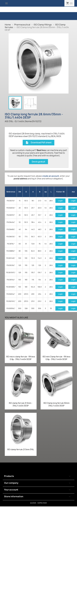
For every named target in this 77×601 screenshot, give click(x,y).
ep (46, 192)
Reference (10, 192)
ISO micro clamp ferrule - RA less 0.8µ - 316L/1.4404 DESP (20, 357)
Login (60, 201)
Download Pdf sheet (38, 142)
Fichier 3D (60, 192)
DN (20, 192)
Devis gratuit (38, 161)
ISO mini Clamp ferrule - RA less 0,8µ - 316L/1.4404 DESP (56, 357)
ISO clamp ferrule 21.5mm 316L (20, 449)
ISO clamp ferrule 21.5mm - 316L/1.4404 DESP (20, 404)
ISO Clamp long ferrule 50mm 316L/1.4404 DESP (56, 404)
